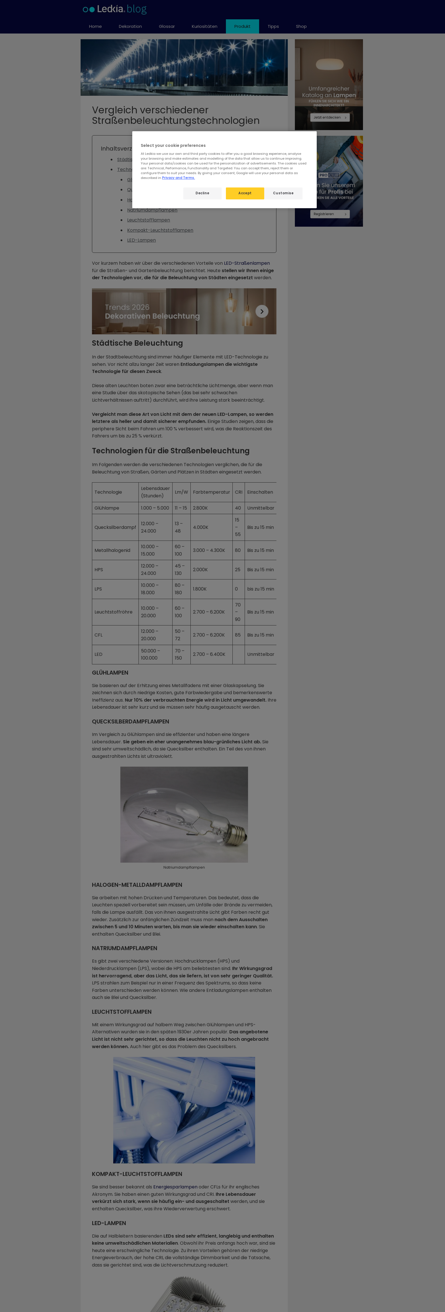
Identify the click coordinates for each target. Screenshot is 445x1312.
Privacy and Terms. (178, 178)
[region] (224, 169)
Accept (244, 193)
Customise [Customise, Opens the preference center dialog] (283, 193)
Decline (202, 193)
